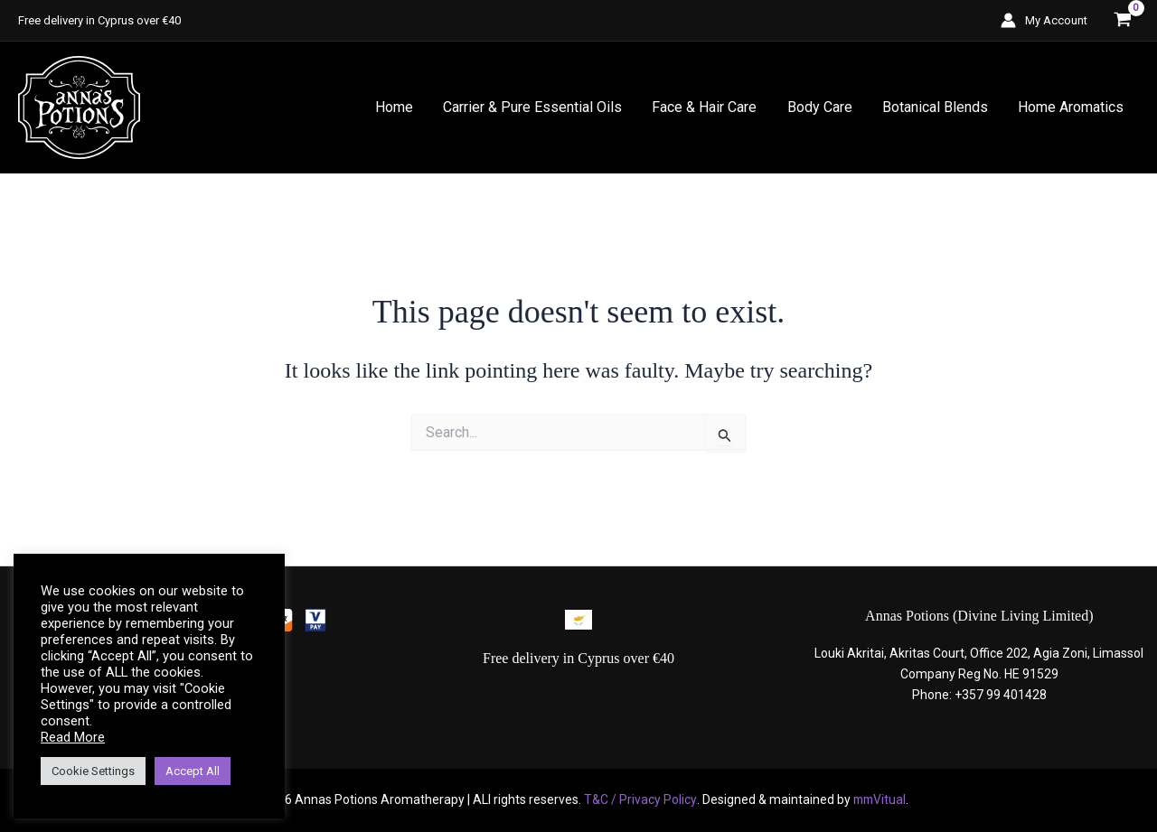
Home (400, 107)
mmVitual (879, 799)
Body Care (822, 107)
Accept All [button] (192, 771)
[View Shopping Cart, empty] (1122, 20)
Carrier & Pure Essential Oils (537, 107)
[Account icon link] (1044, 20)
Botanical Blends (937, 107)
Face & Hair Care (708, 107)
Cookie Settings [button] (93, 771)
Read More (73, 737)
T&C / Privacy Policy (638, 799)
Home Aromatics (1071, 107)
